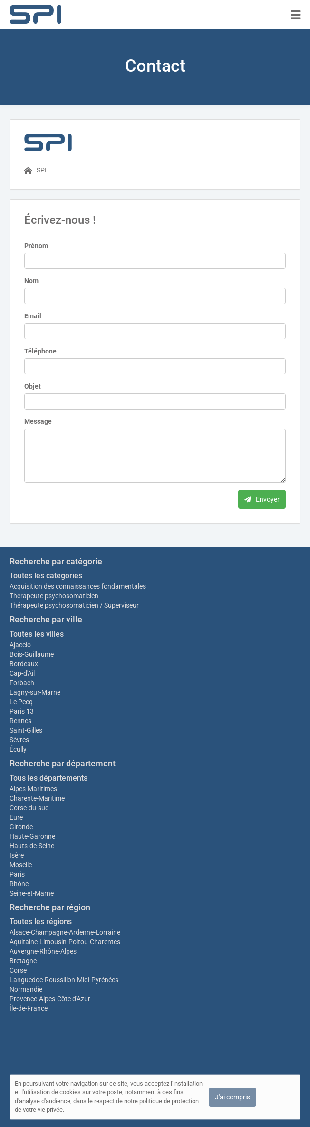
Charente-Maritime (37, 798)
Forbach (22, 683)
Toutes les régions (41, 921)
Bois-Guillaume (32, 654)
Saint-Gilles (26, 730)
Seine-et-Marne (32, 893)
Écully (18, 749)
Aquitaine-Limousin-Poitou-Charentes (65, 942)
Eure (16, 817)
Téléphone (40, 351)
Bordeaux (24, 664)
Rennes (20, 721)
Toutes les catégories (46, 575)
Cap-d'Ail (22, 673)
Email (32, 316)
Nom (31, 281)
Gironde (21, 827)
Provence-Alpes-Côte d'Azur (50, 999)
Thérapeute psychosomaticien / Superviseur (74, 605)
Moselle (21, 865)
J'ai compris (232, 1097)
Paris (17, 874)
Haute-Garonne (32, 836)
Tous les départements (48, 778)
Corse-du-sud (29, 808)
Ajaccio (20, 645)
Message (38, 421)
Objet (32, 386)
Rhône (19, 884)
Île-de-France (29, 1008)
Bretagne (23, 961)
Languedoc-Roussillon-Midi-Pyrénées (64, 980)
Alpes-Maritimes (33, 789)
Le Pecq (21, 702)
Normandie (26, 989)
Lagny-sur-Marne (35, 692)
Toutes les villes (37, 634)
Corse (18, 970)
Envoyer (262, 499)
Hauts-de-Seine (32, 846)
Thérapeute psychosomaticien (54, 596)
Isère (17, 855)
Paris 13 (22, 711)
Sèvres (19, 740)
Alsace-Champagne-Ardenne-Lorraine (65, 932)
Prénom (36, 245)
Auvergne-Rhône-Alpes (43, 951)
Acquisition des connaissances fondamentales (78, 586)
